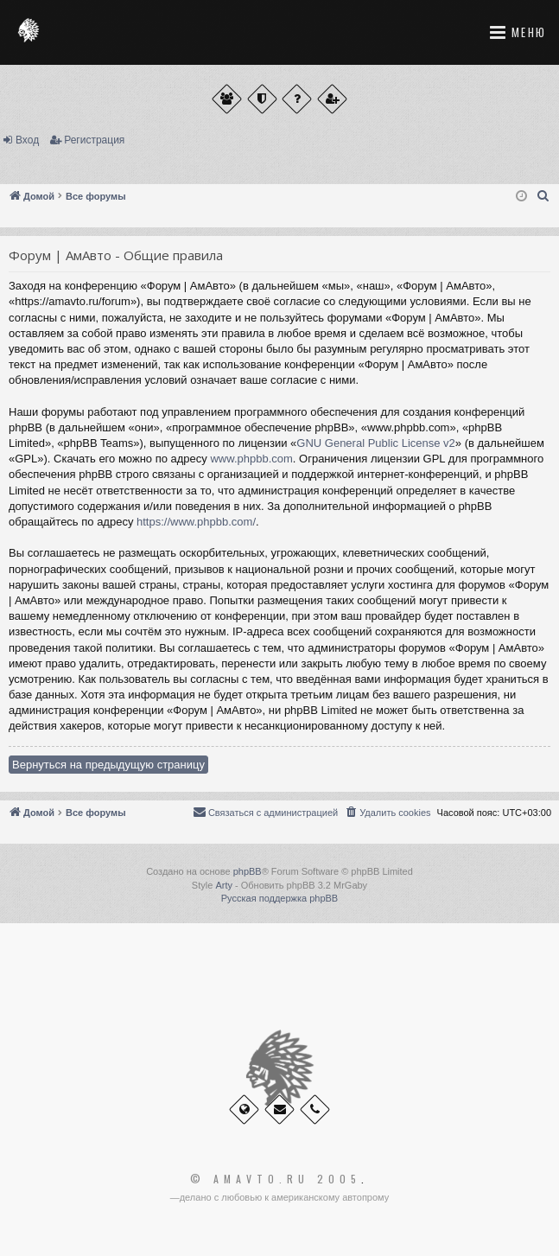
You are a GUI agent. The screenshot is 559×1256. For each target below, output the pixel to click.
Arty (223, 885)
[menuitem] (543, 196)
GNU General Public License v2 (375, 443)
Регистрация (94, 140)
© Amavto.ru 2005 (275, 1179)
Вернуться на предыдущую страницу (108, 764)
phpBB (247, 871)
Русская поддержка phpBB (279, 898)
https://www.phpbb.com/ (196, 521)
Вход (27, 140)
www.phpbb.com (251, 458)
